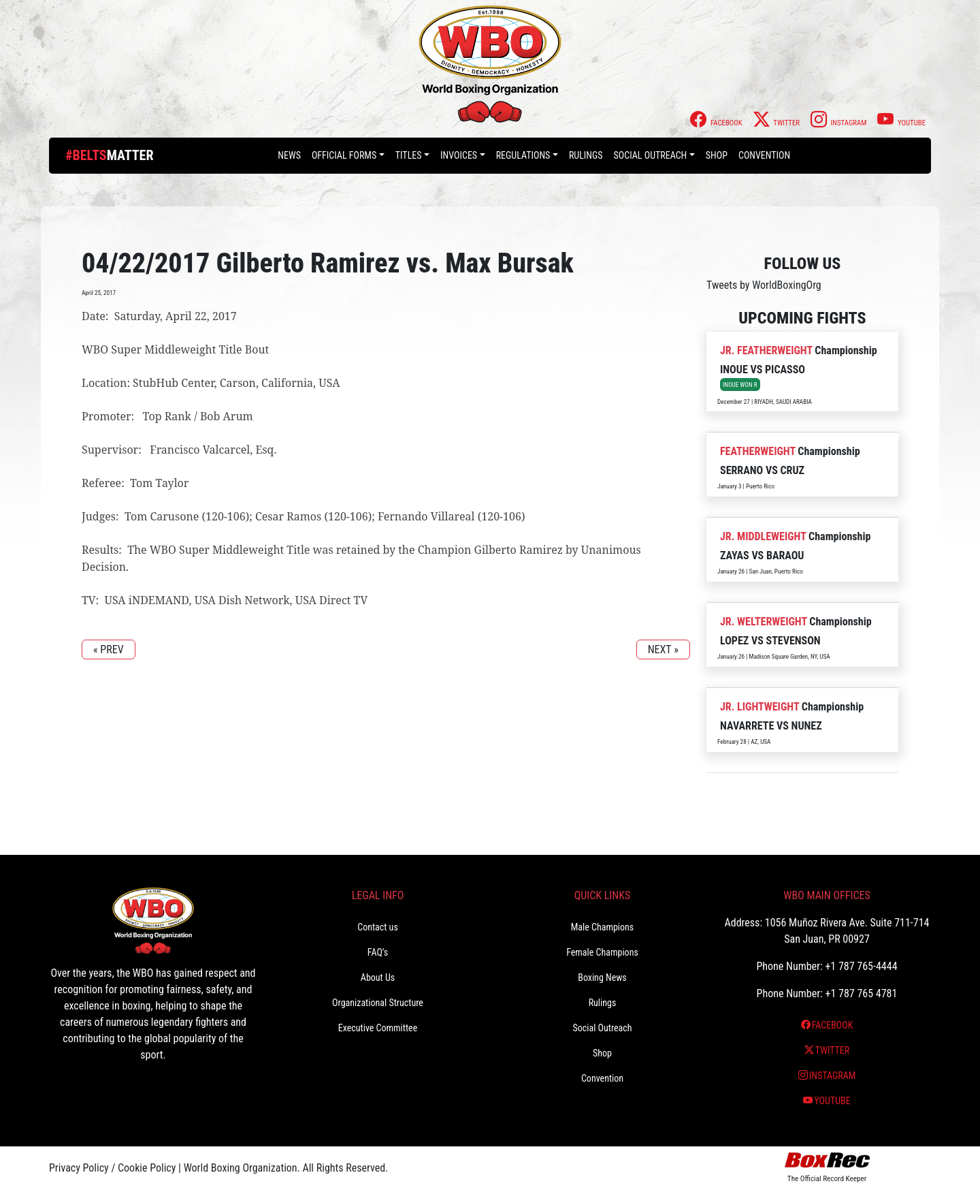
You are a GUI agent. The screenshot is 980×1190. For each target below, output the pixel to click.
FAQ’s (378, 952)
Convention (764, 155)
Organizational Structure (377, 1002)
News (289, 155)
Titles (408, 155)
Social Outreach (650, 155)
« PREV (108, 649)
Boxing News (602, 977)
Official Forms (344, 155)
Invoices (458, 155)
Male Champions (602, 927)
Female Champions (602, 952)
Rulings (586, 155)
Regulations (523, 155)
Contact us (377, 927)
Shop (717, 155)
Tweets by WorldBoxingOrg (763, 285)
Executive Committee (377, 1027)
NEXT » (663, 649)
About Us (378, 977)
